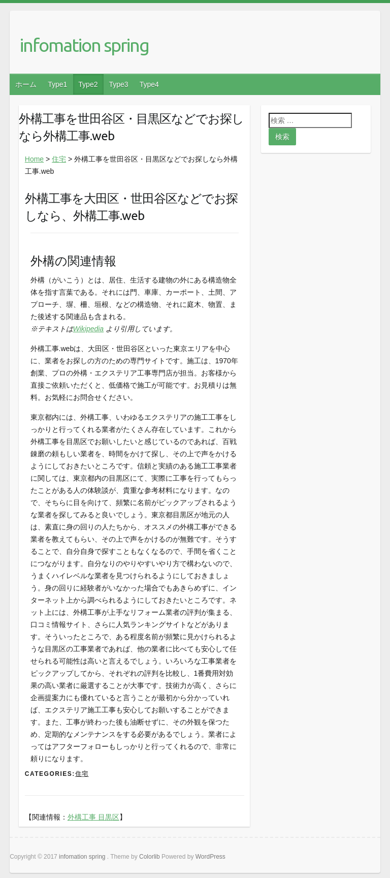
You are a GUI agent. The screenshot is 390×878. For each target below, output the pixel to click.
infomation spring (84, 45)
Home (34, 159)
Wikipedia (88, 329)
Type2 (88, 84)
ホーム (26, 84)
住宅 (59, 159)
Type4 (149, 84)
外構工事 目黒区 (93, 817)
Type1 (57, 84)
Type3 (118, 84)
